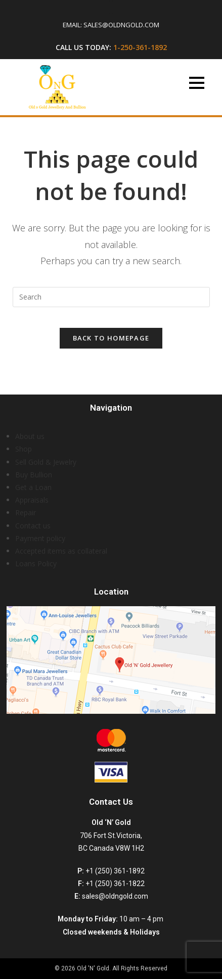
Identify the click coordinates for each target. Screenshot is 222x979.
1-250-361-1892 (140, 47)
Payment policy (40, 538)
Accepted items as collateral (61, 551)
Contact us (33, 525)
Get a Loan (33, 487)
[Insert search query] (111, 297)
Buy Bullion (33, 474)
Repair (25, 512)
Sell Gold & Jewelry (45, 462)
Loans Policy (36, 563)
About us (30, 436)
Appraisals (32, 500)
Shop (23, 449)
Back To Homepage (111, 337)
